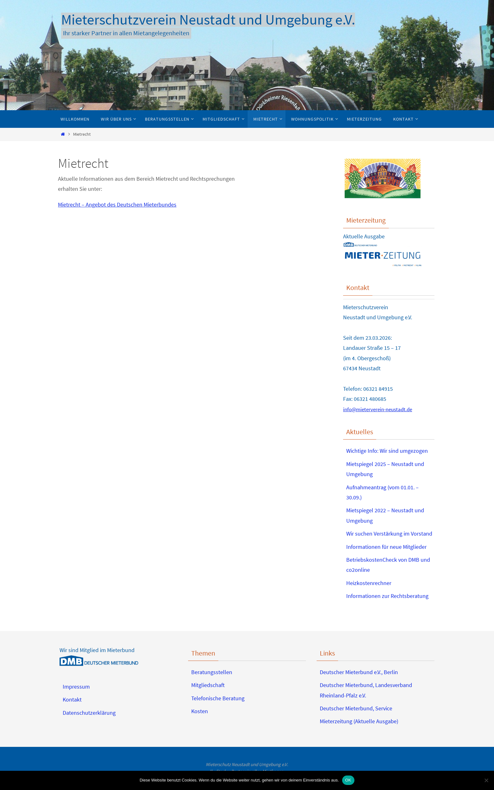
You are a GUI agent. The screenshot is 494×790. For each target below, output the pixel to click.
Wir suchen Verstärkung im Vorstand (389, 533)
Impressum (76, 686)
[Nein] (486, 780)
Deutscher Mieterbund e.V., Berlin (359, 672)
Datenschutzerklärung (89, 712)
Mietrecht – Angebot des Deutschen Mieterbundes (117, 204)
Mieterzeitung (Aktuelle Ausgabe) (359, 721)
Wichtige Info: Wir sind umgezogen (387, 450)
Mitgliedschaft (208, 685)
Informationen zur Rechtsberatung (387, 596)
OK (348, 780)
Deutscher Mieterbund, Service (356, 708)
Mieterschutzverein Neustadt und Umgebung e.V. (208, 20)
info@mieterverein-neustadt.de (380, 409)
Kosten (199, 711)
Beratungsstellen (211, 672)
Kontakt (72, 699)
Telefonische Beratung (217, 698)
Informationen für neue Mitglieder (386, 546)
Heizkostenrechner (368, 583)
